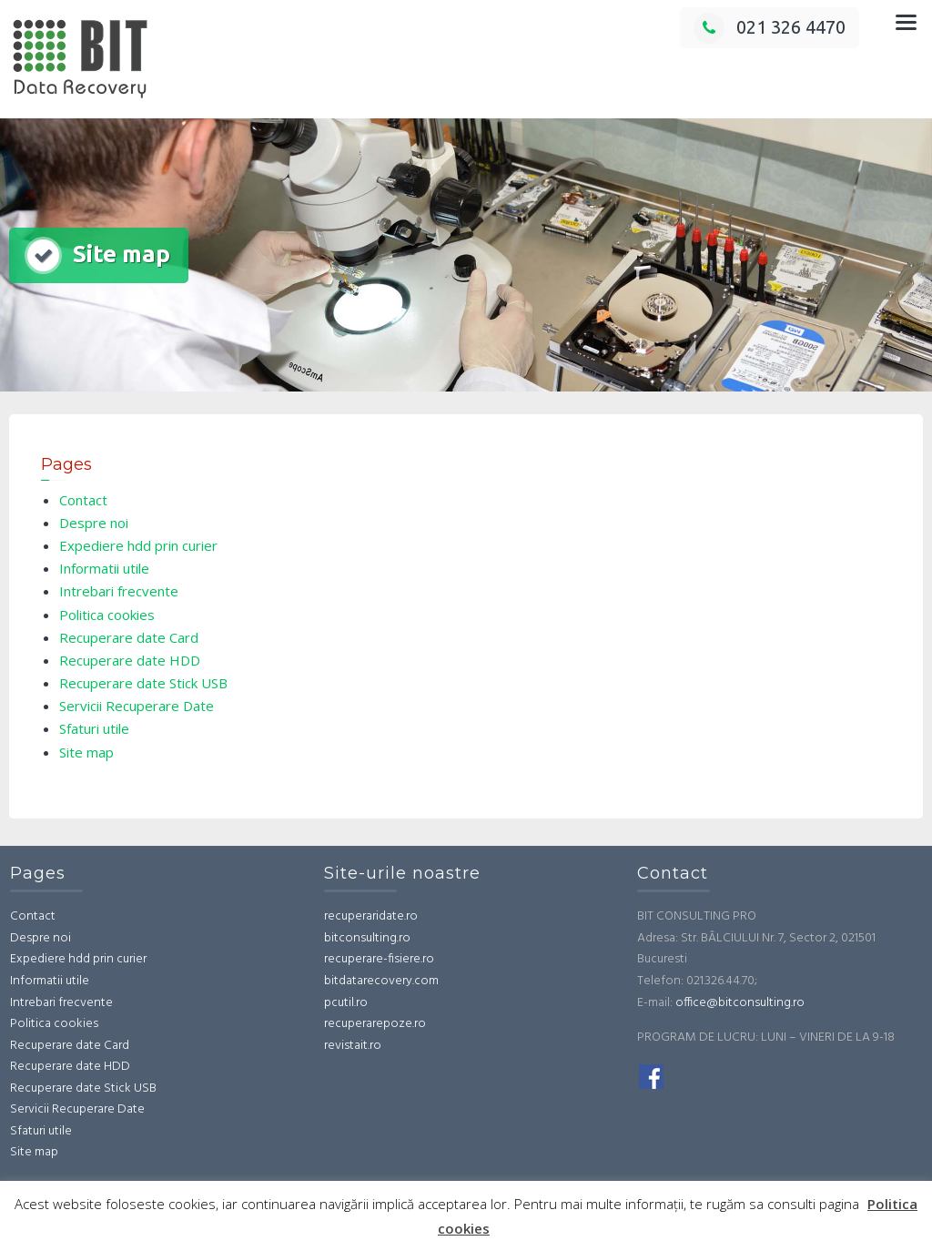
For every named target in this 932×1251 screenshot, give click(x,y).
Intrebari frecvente (118, 591)
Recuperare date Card (128, 637)
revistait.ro (352, 1045)
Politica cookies (107, 614)
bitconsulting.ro (367, 938)
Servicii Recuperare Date (136, 706)
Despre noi (93, 523)
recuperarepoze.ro (375, 1023)
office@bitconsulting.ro (740, 1002)
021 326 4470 (770, 26)
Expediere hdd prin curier (138, 545)
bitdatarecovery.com (381, 981)
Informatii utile (104, 568)
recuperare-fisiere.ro (379, 959)
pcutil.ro (346, 1002)
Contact (83, 500)
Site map (86, 752)
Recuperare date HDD (129, 660)
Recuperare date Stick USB (143, 683)
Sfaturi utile (94, 728)
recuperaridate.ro (371, 916)
